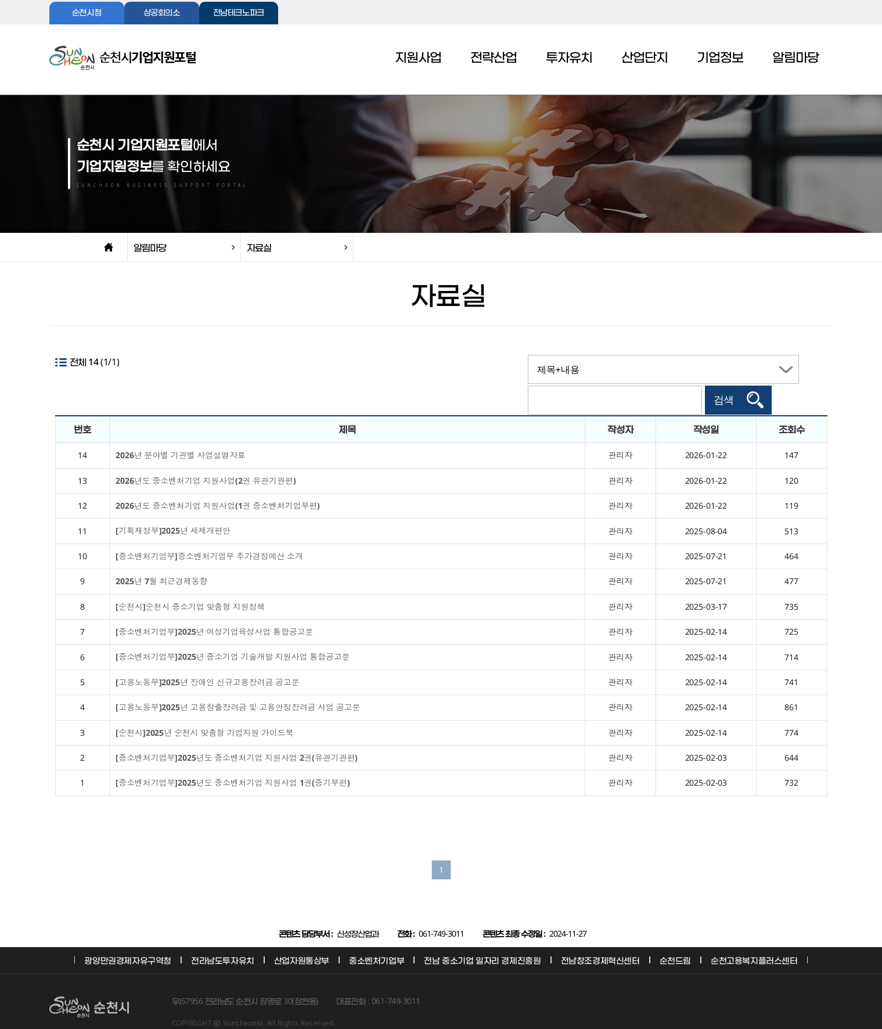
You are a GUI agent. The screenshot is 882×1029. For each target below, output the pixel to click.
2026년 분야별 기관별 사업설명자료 (180, 433)
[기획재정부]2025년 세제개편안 (173, 508)
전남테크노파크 (238, 13)
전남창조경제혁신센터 (600, 938)
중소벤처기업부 (376, 938)
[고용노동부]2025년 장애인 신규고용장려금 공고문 (207, 659)
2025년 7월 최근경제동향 (161, 559)
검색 (779, 369)
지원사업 (418, 58)
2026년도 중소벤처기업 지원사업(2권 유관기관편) (206, 458)
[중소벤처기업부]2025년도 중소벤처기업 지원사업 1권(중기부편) (233, 761)
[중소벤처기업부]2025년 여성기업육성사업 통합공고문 (214, 609)
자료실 (259, 247)
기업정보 (720, 58)
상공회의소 (161, 13)
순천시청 (86, 13)
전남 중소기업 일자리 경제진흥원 (482, 938)
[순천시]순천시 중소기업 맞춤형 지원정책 (190, 584)
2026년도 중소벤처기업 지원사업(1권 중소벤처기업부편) (218, 483)
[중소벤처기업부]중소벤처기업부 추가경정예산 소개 (209, 533)
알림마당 (795, 58)
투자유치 (569, 58)
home (109, 247)
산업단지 (644, 58)
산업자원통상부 (301, 938)
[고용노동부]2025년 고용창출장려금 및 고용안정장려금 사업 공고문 (238, 685)
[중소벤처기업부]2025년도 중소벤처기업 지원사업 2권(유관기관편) (237, 735)
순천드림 (675, 938)
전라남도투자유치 (222, 938)
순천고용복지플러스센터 (754, 938)
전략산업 (493, 58)
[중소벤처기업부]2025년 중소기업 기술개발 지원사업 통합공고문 (233, 635)
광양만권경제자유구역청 (127, 938)
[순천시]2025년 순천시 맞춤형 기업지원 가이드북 (204, 710)
